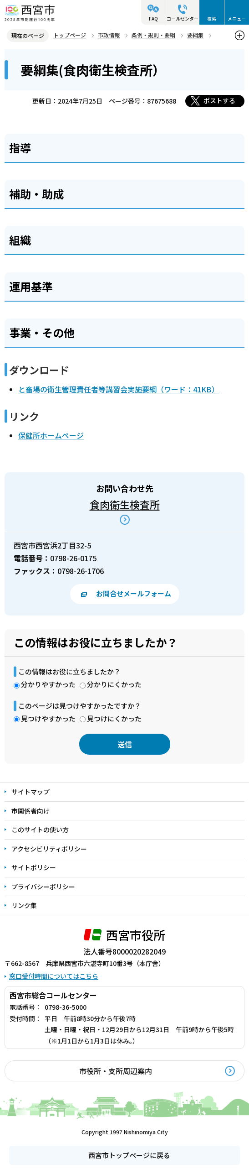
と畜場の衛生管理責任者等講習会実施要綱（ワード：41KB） (118, 389)
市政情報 (109, 35)
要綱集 (195, 35)
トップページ (69, 35)
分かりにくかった (114, 684)
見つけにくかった (114, 718)
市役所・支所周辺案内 (115, 1070)
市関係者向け (30, 810)
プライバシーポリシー (43, 886)
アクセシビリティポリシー (49, 848)
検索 (211, 18)
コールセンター (182, 18)
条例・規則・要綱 (153, 35)
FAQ (153, 18)
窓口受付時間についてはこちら (53, 976)
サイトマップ (30, 791)
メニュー (237, 18)
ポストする (219, 100)
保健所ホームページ (51, 435)
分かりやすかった (48, 684)
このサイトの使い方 (40, 829)
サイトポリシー (33, 867)
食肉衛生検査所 (125, 504)
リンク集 (24, 905)
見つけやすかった (48, 718)
